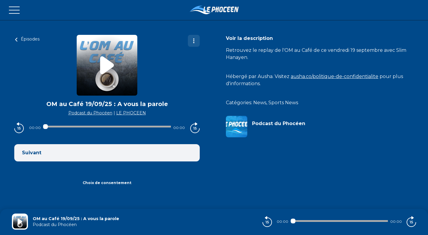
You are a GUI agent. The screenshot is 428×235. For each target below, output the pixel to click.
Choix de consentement (107, 182)
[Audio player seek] (107, 127)
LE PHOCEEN (131, 113)
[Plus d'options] (194, 41)
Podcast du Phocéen (90, 113)
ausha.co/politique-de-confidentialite (334, 76)
